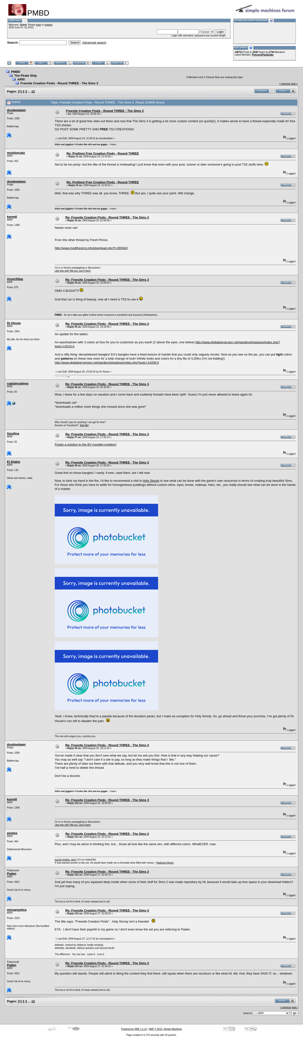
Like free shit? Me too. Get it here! (73, 271)
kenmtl (12, 216)
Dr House (14, 323)
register (48, 24)
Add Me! (84, 425)
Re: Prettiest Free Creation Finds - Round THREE (102, 153)
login (38, 24)
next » (294, 83)
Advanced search (94, 42)
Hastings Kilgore (165, 862)
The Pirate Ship (25, 75)
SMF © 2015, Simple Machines (165, 1029)
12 (33, 91)
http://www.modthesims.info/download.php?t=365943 (91, 248)
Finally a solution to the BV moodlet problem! (85, 444)
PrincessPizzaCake (263, 54)
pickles (12, 833)
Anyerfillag (15, 279)
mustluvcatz (16, 153)
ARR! (21, 79)
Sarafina (13, 433)
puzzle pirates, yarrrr (66, 859)
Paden (11, 873)
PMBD (15, 72)
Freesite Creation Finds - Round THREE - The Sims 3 (59, 83)
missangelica (17, 910)
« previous (284, 83)
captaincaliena (17, 383)
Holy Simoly (151, 480)
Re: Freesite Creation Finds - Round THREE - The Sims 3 (107, 217)
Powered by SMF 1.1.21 (134, 1029)
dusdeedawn (16, 110)
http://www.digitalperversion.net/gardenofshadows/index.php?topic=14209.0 (107, 362)
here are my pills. (68, 376)
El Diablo (13, 462)
